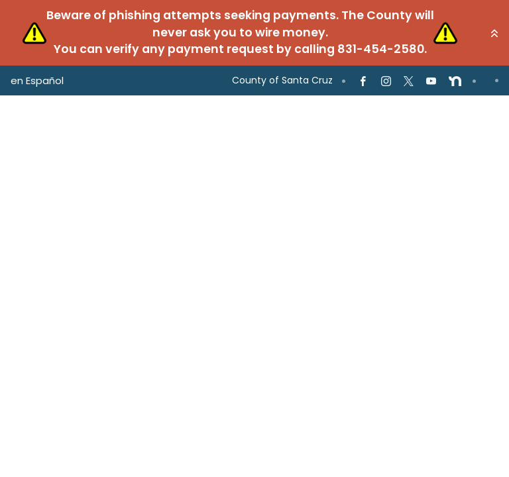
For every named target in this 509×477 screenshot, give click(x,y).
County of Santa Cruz (282, 80)
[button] (494, 33)
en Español (37, 80)
